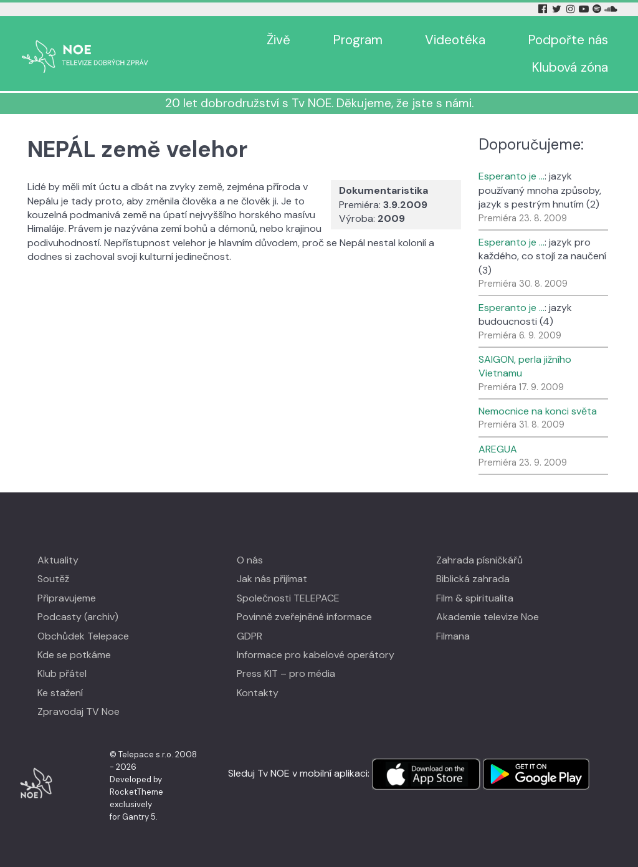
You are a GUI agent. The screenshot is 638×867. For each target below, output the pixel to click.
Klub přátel (62, 673)
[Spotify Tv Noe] (598, 9)
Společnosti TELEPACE (288, 598)
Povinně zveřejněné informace (304, 616)
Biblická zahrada (473, 578)
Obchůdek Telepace (83, 636)
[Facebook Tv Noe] (544, 9)
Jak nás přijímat (272, 578)
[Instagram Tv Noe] (572, 9)
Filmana (453, 636)
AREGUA (497, 449)
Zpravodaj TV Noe (78, 711)
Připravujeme (66, 598)
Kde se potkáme (74, 654)
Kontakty (258, 692)
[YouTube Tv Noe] (585, 9)
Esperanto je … (511, 176)
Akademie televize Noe (487, 616)
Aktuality (58, 560)
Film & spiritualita (474, 598)
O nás (250, 560)
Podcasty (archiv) (77, 616)
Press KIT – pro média (286, 673)
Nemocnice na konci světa (537, 411)
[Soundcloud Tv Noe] (611, 9)
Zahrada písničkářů (479, 560)
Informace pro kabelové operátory (315, 654)
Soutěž (53, 578)
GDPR (249, 636)
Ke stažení (60, 692)
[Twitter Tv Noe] (558, 9)
